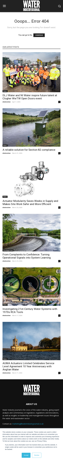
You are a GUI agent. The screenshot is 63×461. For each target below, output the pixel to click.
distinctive (6, 102)
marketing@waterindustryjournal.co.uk (27, 424)
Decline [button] (36, 455)
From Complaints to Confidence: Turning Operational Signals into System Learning (27, 256)
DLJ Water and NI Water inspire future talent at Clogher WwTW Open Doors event (30, 97)
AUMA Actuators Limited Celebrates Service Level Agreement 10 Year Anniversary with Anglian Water (28, 366)
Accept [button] (26, 455)
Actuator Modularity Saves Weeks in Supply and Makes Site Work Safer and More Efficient (30, 202)
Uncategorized (8, 250)
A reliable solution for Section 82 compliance (29, 149)
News (5, 91)
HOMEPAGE (39, 35)
